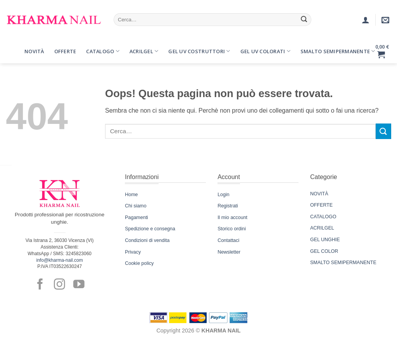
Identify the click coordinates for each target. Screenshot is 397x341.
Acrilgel (144, 51)
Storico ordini (231, 228)
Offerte (65, 51)
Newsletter (228, 252)
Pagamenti (136, 217)
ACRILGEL (322, 228)
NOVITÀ (319, 194)
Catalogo (102, 51)
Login (223, 194)
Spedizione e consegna (150, 228)
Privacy (133, 252)
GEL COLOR (324, 251)
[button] (13, 45)
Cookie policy (139, 263)
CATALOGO (323, 216)
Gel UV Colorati (265, 51)
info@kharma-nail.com (59, 260)
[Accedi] (365, 19)
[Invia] (304, 19)
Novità (34, 51)
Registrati (227, 206)
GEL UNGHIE (325, 239)
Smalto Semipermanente (337, 51)
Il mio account (232, 217)
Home (131, 194)
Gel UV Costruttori (199, 51)
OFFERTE (321, 205)
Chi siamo (135, 206)
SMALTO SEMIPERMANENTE (343, 262)
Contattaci (228, 240)
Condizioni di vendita (147, 240)
